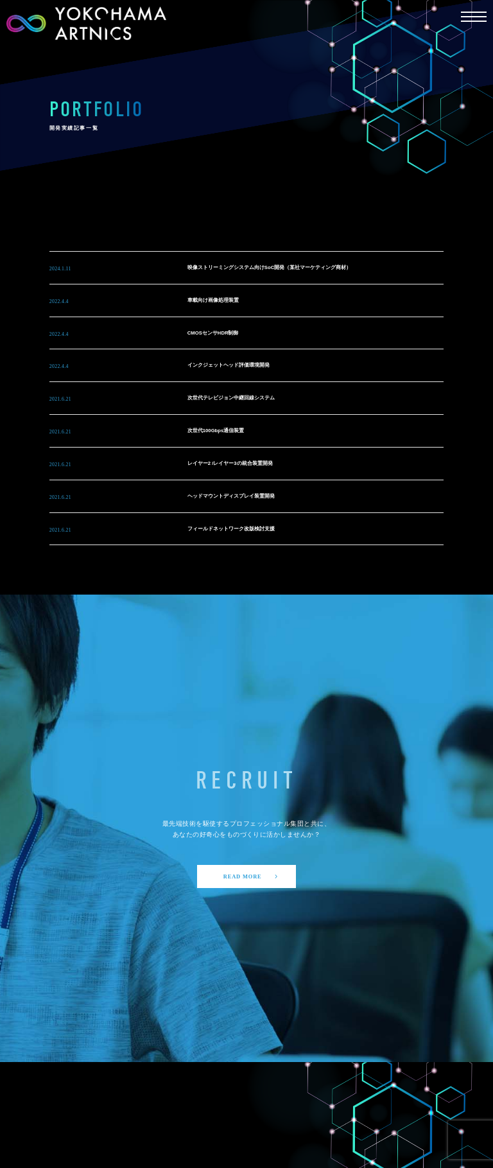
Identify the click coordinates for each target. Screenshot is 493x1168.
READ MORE (251, 876)
